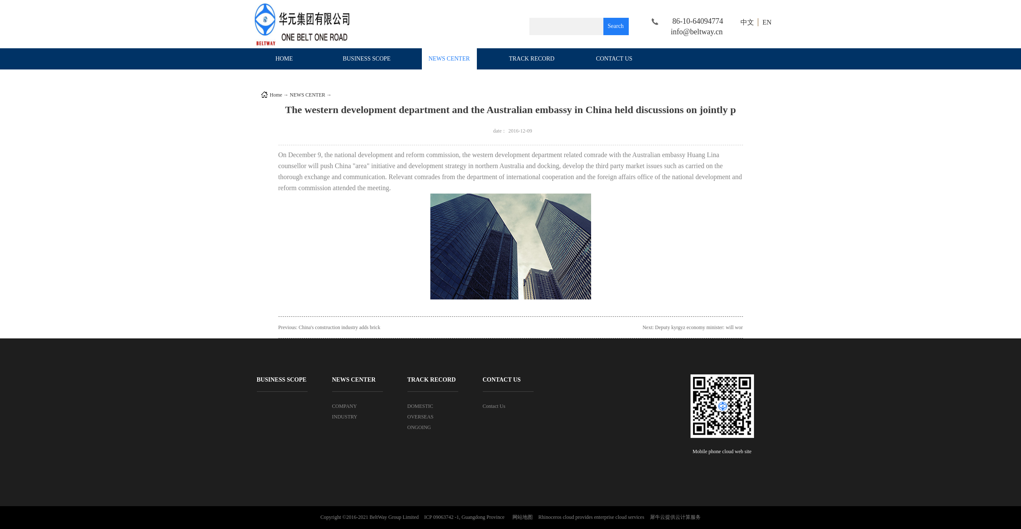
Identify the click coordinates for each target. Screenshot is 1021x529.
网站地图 (521, 517)
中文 (747, 22)
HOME (284, 58)
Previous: (329, 327)
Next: (692, 327)
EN (766, 22)
